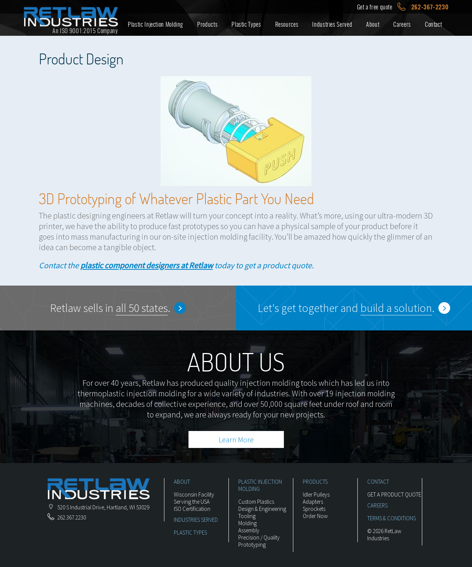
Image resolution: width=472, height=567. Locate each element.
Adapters (313, 501)
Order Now (315, 516)
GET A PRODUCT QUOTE (394, 494)
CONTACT (378, 481)
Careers (402, 24)
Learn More (236, 439)
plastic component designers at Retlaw (146, 265)
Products (207, 24)
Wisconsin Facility (194, 494)
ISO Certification (192, 508)
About (372, 24)
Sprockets (314, 508)
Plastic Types (246, 24)
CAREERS (377, 505)
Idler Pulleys (316, 494)
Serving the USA (192, 501)
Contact (433, 24)
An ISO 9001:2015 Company (85, 31)
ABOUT (182, 481)
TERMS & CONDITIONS (391, 518)
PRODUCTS (315, 481)
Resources (287, 24)
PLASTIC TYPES (190, 532)
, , (98, 507)
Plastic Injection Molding (155, 24)
